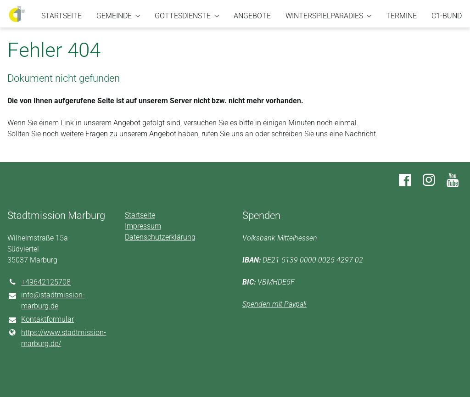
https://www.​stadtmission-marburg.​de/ (56, 338)
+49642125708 (39, 282)
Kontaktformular (40, 320)
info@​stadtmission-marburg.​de (46, 301)
